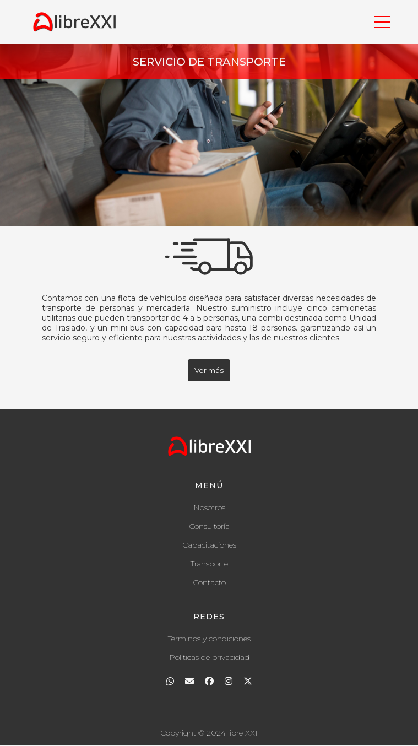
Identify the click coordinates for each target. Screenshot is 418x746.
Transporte (209, 563)
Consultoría (209, 526)
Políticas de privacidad (209, 657)
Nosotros (209, 507)
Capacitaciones (209, 544)
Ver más (209, 370)
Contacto (209, 582)
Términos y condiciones (209, 638)
